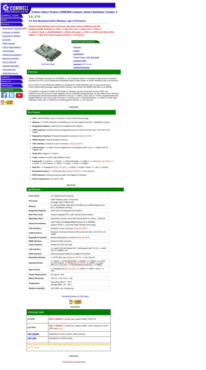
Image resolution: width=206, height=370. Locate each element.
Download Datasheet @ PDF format (75, 296)
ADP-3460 (32, 338)
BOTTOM (95, 57)
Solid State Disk (9, 70)
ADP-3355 (33, 334)
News (45, 12)
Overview (33, 72)
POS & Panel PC (9, 62)
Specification (34, 189)
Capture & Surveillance (11, 55)
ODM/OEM (65, 12)
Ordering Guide (36, 312)
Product (54, 12)
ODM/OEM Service (10, 73)
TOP (88, 57)
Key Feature (34, 112)
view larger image (48, 64)
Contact (110, 12)
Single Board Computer (12, 28)
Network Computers (10, 58)
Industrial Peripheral (10, 66)
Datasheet (77, 64)
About (87, 12)
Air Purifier (6, 40)
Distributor (98, 12)
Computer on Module (11, 32)
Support (77, 12)
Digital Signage (8, 43)
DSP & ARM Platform (12, 47)
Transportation (8, 51)
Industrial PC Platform (11, 36)
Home (36, 12)
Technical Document (81, 67)
